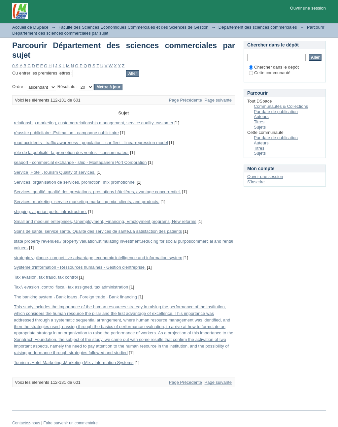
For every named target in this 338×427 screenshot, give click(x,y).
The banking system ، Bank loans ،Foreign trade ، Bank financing (75, 296)
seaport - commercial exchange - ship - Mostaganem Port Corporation (80, 162)
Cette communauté (269, 72)
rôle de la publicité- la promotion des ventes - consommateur (71, 152)
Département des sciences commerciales (258, 27)
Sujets (260, 127)
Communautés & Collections (281, 106)
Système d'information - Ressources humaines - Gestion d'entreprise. (80, 267)
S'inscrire (256, 181)
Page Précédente (185, 100)
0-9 (15, 65)
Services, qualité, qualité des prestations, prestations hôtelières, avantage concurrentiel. (97, 191)
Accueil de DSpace (30, 27)
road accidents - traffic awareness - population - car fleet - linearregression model (91, 142)
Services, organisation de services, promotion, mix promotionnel (75, 182)
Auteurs (261, 116)
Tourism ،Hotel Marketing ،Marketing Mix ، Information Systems (73, 362)
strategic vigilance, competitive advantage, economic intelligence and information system (98, 257)
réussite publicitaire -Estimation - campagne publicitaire (66, 132)
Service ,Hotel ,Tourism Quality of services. (54, 172)
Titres (259, 121)
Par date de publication (276, 111)
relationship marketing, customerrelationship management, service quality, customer (93, 122)
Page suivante (218, 100)
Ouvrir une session (308, 8)
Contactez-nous (26, 423)
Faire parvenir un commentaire (70, 423)
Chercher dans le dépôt (274, 67)
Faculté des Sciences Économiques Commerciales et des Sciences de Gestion (133, 27)
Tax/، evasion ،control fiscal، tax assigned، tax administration (71, 287)
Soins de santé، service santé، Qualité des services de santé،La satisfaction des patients (98, 231)
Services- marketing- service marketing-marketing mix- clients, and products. (86, 201)
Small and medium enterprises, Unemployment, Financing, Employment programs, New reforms (105, 221)
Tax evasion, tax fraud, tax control (46, 277)
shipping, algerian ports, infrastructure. (50, 211)
